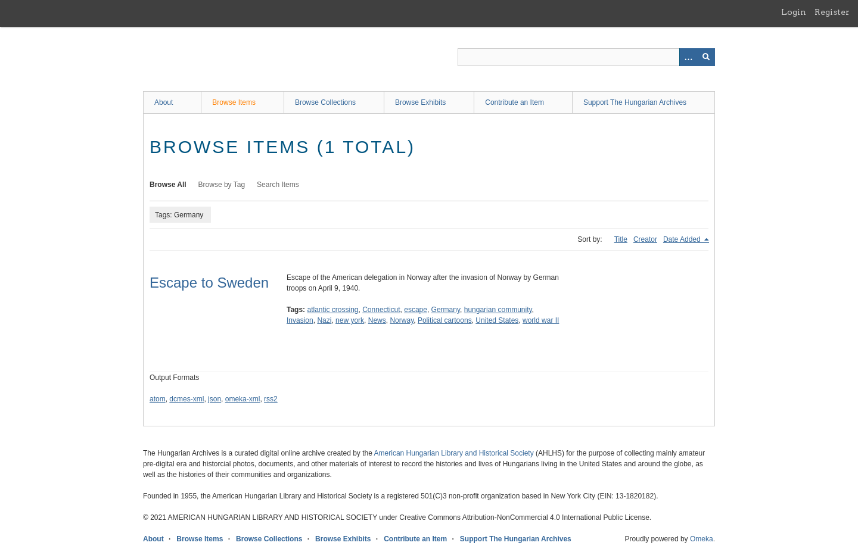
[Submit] (706, 57)
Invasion (300, 320)
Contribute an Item (514, 102)
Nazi (324, 320)
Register (832, 12)
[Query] (586, 57)
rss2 (271, 399)
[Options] (688, 57)
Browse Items (234, 102)
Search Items (278, 184)
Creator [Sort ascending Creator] (645, 239)
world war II (541, 320)
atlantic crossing (332, 309)
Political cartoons (445, 320)
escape (415, 309)
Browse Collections (325, 102)
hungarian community (498, 309)
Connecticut (381, 309)
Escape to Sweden (209, 283)
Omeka (701, 539)
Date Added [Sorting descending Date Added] (682, 239)
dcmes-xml (186, 399)
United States (496, 320)
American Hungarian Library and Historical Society (454, 453)
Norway (402, 320)
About (163, 102)
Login (793, 12)
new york (349, 320)
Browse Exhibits (420, 102)
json (214, 399)
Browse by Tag (221, 184)
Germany (445, 309)
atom (158, 399)
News (377, 320)
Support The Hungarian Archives (634, 102)
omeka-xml (242, 399)
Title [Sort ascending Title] (620, 239)
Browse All (168, 184)
